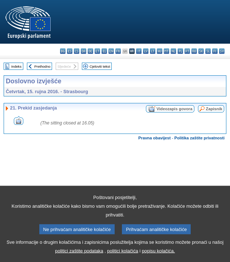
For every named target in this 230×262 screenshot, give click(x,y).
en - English (111, 51)
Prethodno (42, 66)
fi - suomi (215, 51)
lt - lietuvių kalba (152, 51)
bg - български (63, 51)
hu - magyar (159, 51)
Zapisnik (214, 109)
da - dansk (83, 51)
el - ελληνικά (104, 51)
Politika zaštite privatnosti (199, 138)
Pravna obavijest (154, 138)
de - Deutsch (90, 51)
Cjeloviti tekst (100, 66)
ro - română (194, 51)
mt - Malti (166, 51)
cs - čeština (76, 51)
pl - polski (180, 51)
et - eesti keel (97, 51)
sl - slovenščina (208, 51)
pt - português (187, 51)
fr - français (118, 51)
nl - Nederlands (173, 51)
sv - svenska (222, 51)
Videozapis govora (174, 109)
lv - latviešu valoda (145, 51)
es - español (69, 51)
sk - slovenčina (201, 51)
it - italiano (139, 51)
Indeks (16, 66)
